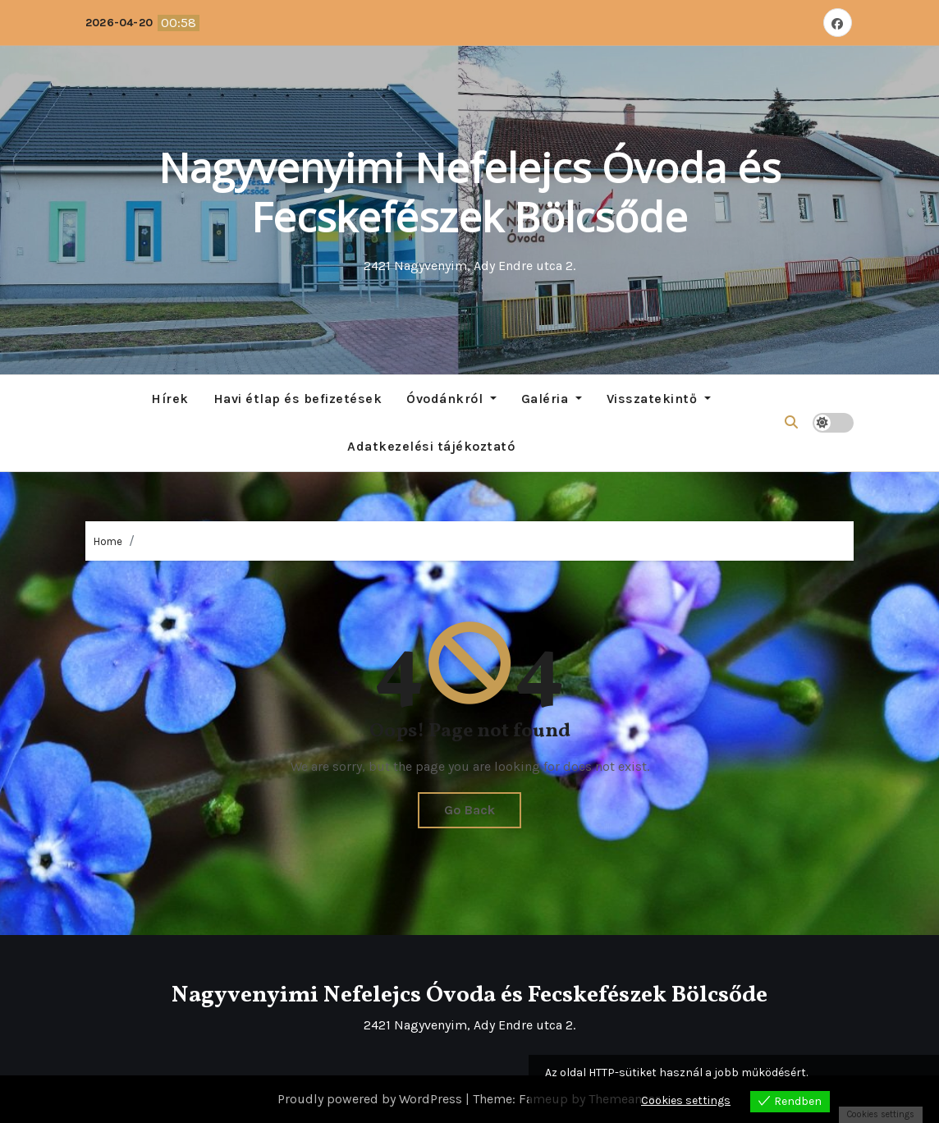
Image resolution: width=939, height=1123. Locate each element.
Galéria (551, 398)
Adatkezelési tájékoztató (431, 446)
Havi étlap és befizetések (297, 398)
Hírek (170, 398)
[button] (791, 422)
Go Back (469, 810)
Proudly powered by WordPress (371, 1099)
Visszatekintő (659, 398)
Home (108, 541)
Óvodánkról (451, 398)
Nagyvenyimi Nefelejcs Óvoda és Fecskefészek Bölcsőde (469, 192)
